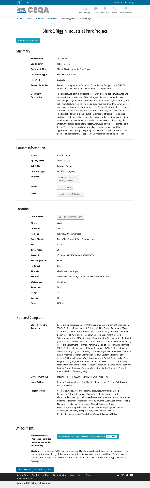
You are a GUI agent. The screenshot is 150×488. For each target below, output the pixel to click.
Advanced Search (126, 9)
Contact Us (118, 2)
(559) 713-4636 (65, 187)
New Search (39, 469)
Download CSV (24, 469)
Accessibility (76, 475)
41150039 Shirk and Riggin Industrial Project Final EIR (88, 436)
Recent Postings (85, 9)
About (95, 9)
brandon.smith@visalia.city (70, 194)
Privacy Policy (59, 475)
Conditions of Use (40, 475)
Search (114, 9)
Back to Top (22, 475)
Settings (129, 2)
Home (19, 19)
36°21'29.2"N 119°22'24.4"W (70, 217)
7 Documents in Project (28, 40)
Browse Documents (25, 478)
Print (50, 469)
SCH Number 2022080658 (46, 19)
